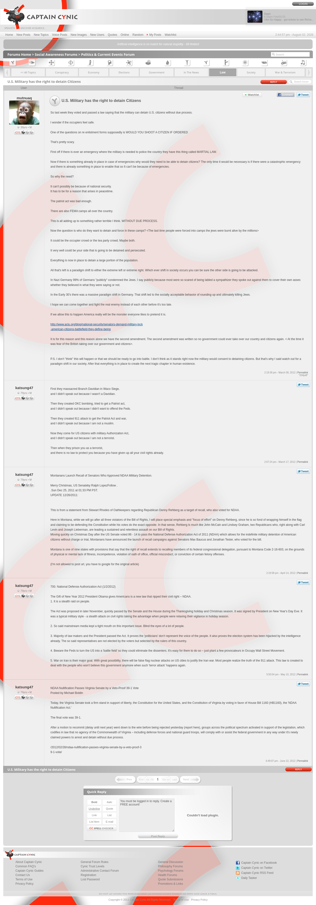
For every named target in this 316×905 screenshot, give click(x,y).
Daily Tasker (249, 878)
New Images (79, 34)
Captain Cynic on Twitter (257, 867)
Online (125, 34)
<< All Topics (28, 72)
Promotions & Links (170, 883)
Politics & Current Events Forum (108, 54)
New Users (97, 34)
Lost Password (90, 879)
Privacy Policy (24, 883)
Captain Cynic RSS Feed (257, 873)
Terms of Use (181, 899)
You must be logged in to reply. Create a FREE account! (147, 815)
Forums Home (19, 54)
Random (138, 34)
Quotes (112, 34)
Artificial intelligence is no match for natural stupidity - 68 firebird (158, 44)
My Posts (154, 34)
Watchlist (170, 34)
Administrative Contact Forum (100, 870)
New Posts (23, 34)
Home (9, 34)
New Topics (41, 34)
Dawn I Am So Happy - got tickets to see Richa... (289, 16)
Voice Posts (59, 34)
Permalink (302, 372)
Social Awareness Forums (56, 54)
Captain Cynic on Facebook (259, 862)
